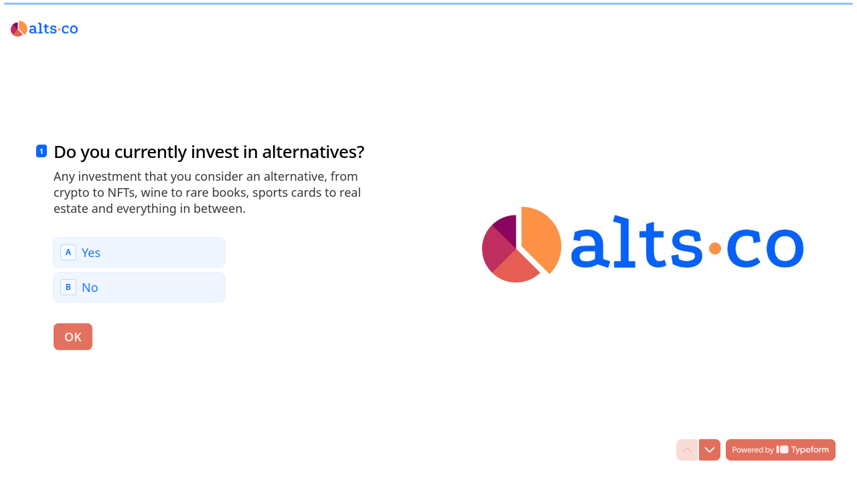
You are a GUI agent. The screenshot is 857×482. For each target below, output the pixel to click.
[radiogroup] (139, 269)
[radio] (139, 251)
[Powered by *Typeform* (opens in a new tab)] (781, 450)
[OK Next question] (73, 336)
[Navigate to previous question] (687, 450)
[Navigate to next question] (709, 450)
